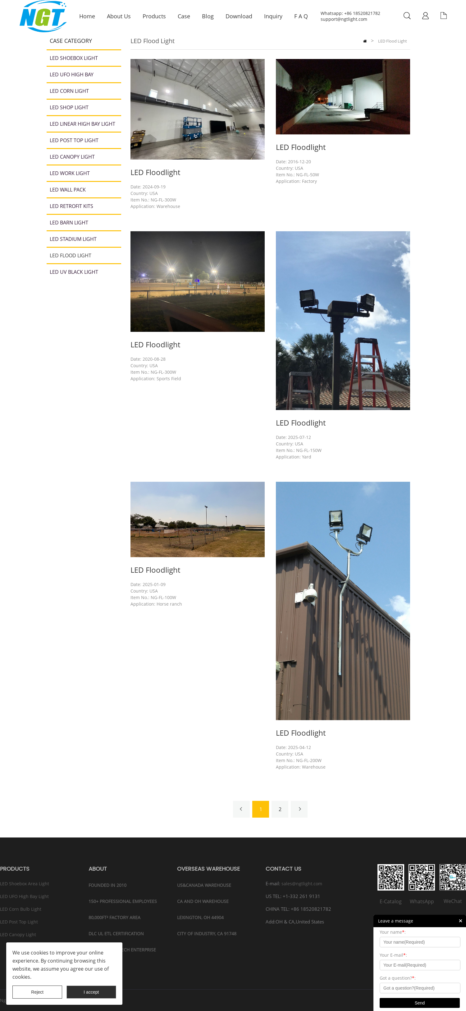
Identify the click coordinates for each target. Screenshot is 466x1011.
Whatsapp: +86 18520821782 (350, 13)
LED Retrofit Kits (71, 206)
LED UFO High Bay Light (24, 896)
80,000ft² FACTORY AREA (114, 917)
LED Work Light (70, 173)
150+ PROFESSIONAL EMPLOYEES (123, 901)
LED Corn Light (69, 91)
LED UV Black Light (74, 272)
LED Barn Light (69, 222)
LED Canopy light (72, 156)
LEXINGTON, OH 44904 (200, 917)
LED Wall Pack (68, 189)
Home (365, 41)
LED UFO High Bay (72, 74)
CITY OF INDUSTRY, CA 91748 (206, 934)
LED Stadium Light (73, 239)
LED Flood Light (70, 255)
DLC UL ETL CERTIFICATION (116, 934)
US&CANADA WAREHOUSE (204, 885)
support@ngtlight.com (344, 19)
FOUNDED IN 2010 (107, 885)
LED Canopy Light (18, 934)
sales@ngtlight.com (301, 884)
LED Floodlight (155, 172)
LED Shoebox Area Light (24, 884)
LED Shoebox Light (74, 58)
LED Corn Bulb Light (20, 909)
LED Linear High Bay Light (82, 123)
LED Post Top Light (74, 140)
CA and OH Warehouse (203, 901)
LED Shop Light (69, 107)
